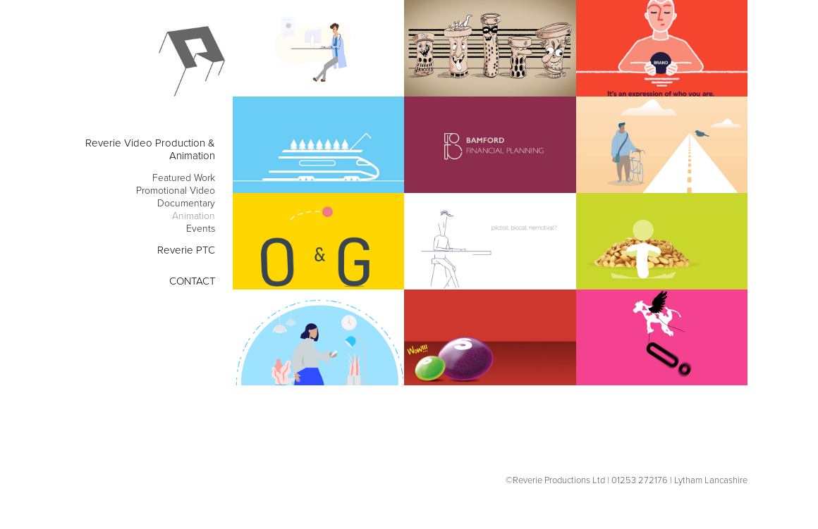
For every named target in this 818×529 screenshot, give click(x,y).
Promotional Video (175, 190)
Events (200, 228)
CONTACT (192, 280)
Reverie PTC (186, 249)
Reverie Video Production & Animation (150, 149)
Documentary (186, 202)
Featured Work (183, 177)
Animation (193, 215)
